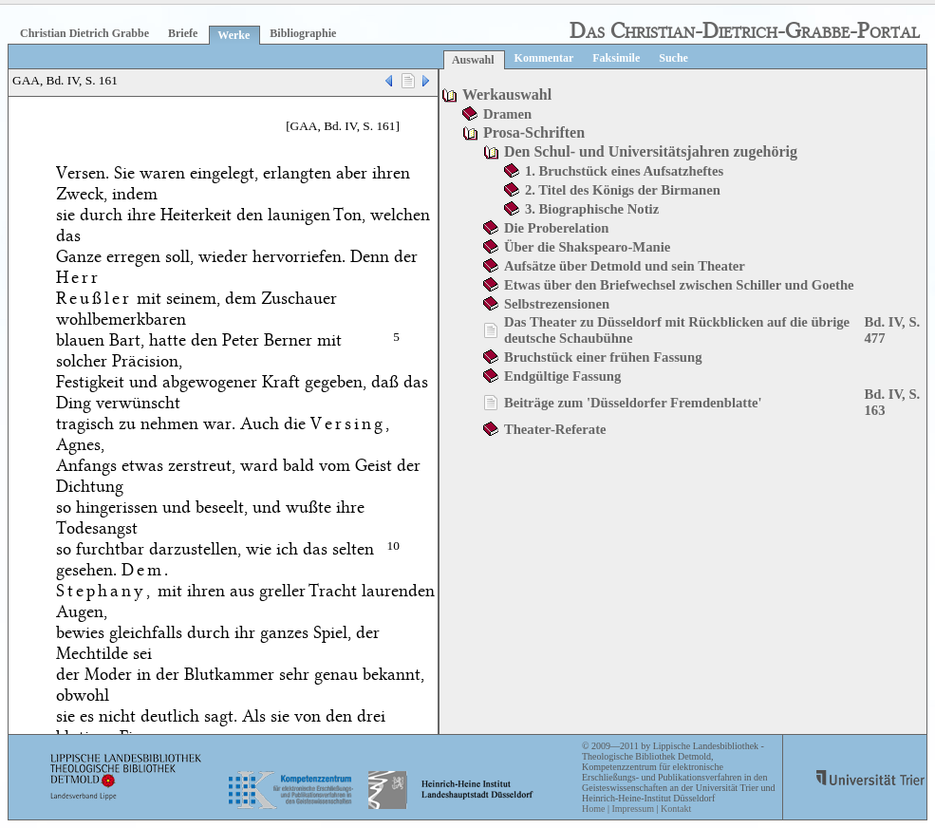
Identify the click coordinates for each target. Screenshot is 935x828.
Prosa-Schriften (534, 132)
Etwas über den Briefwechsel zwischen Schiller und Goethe (679, 284)
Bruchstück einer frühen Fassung (603, 357)
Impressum (632, 808)
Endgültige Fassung (562, 376)
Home (593, 808)
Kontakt (676, 808)
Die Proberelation (556, 227)
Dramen (507, 114)
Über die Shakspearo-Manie (587, 246)
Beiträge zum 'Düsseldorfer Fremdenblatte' (633, 402)
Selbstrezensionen (556, 303)
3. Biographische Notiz (592, 208)
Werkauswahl (507, 94)
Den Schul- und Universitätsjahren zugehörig (650, 151)
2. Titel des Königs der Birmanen (622, 190)
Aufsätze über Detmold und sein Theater (624, 265)
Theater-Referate (555, 429)
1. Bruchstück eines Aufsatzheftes (624, 171)
